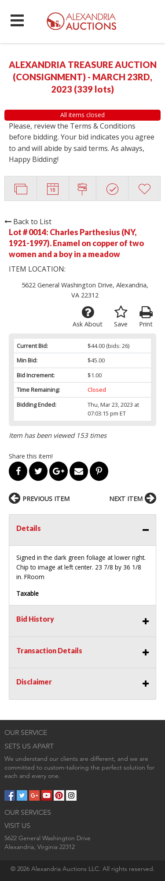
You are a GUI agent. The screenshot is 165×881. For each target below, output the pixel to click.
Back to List (27, 221)
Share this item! (31, 456)
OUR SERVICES (27, 812)
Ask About (88, 316)
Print (146, 316)
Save (121, 316)
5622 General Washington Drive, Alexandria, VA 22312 (85, 290)
